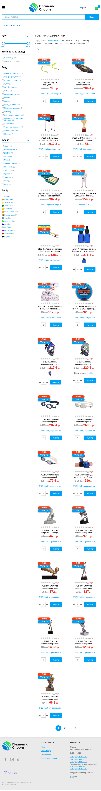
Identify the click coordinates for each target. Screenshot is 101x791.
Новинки (38, 43)
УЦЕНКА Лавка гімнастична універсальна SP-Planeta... (50, 250)
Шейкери (7, 134)
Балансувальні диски (12, 73)
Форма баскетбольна (12, 127)
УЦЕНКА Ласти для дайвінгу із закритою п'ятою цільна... (84, 250)
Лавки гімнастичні (11, 94)
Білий (6, 196)
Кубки (6, 84)
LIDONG (7, 153)
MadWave (8, 156)
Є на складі (8, 58)
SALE (15, 25)
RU (80, 8)
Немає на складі (10, 61)
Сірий (6, 218)
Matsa (6, 160)
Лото (6, 101)
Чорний (7, 237)
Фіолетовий (8, 230)
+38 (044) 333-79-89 (78, 759)
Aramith (7, 146)
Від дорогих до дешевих (76, 43)
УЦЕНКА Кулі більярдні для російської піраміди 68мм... (50, 194)
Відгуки (55, 79)
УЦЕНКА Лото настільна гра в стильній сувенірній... (50, 307)
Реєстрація (46, 751)
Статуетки (8, 123)
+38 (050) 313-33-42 (78, 757)
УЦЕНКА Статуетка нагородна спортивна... (84, 531)
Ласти (6, 98)
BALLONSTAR (9, 149)
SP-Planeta (8, 167)
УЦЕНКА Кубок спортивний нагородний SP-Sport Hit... (83, 139)
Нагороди (8, 112)
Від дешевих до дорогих (54, 43)
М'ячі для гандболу (11, 105)
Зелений (7, 206)
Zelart (6, 184)
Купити (90, 269)
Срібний (7, 227)
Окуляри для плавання (13, 115)
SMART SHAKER (10, 163)
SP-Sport (7, 170)
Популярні (86, 41)
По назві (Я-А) (67, 41)
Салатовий (8, 221)
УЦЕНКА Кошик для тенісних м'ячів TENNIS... (50, 139)
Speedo (7, 174)
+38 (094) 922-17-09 (78, 762)
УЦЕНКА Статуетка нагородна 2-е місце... (50, 531)
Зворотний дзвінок (49, 758)
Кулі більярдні (9, 87)
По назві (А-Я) (52, 40)
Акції (77, 41)
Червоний (8, 233)
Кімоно (6, 91)
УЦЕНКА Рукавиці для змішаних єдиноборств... (84, 476)
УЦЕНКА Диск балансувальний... (84, 83)
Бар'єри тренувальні (12, 77)
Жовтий (7, 203)
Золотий (7, 209)
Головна (6, 25)
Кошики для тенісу (11, 80)
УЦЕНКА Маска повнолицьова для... (50, 363)
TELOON (7, 177)
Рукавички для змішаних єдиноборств (13, 120)
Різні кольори (9, 215)
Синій (6, 224)
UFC (6, 181)
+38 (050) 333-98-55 (78, 766)
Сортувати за (40, 41)
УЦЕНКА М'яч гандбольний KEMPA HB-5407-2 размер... (84, 307)
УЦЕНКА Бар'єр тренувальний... (50, 83)
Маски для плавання (12, 108)
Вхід (43, 747)
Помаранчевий (10, 212)
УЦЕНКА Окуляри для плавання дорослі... (50, 420)
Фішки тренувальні (11, 130)
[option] (84, 260)
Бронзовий (8, 199)
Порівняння (46, 754)
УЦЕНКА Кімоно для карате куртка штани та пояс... (84, 194)
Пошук (92, 17)
